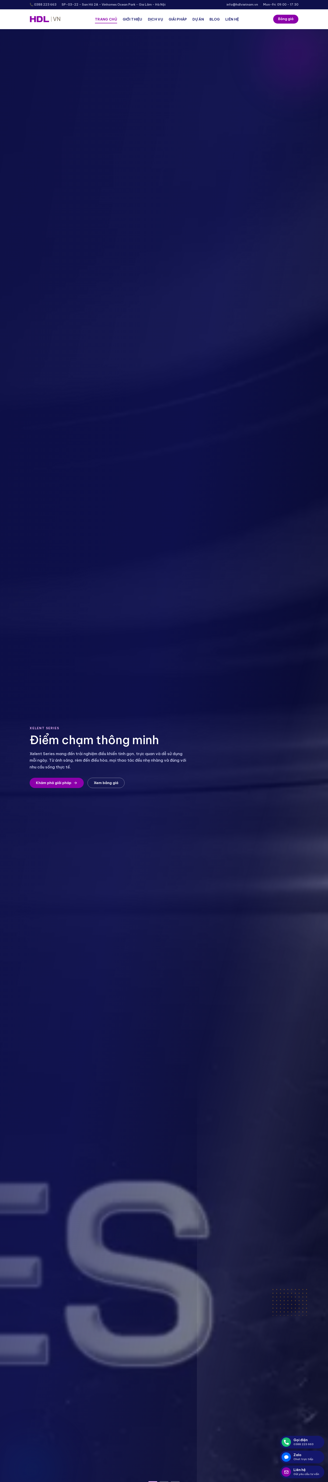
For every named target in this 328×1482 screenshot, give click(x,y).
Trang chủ (106, 19)
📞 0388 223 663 (43, 4)
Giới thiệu (132, 19)
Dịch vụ (155, 19)
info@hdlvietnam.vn (242, 4)
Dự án (198, 19)
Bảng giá (285, 19)
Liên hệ (232, 19)
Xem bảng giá (106, 783)
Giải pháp (178, 19)
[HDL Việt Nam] (45, 19)
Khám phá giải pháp (56, 783)
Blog (214, 19)
